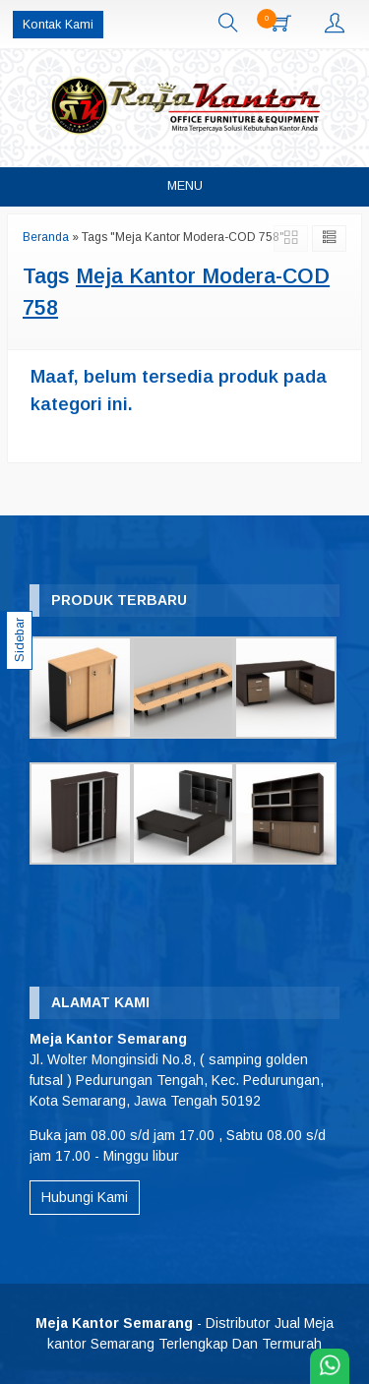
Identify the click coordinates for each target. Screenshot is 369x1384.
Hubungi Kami (84, 1197)
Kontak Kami (58, 24)
